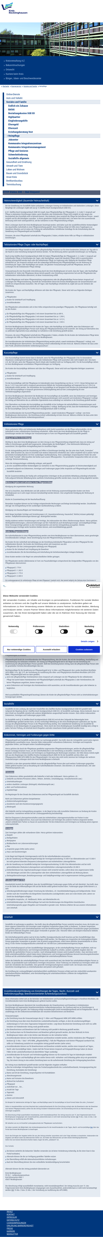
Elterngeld (13, 124)
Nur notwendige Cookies (19, 649)
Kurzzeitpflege (10, 352)
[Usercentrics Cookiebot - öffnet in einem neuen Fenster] (88, 586)
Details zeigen (87, 641)
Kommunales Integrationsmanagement (27, 147)
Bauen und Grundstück (17, 173)
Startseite (6, 86)
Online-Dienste (13, 94)
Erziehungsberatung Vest (20, 132)
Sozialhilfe (9, 703)
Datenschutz (13, 1220)
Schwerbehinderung (18, 154)
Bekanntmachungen (15, 65)
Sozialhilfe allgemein (18, 158)
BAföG (11, 109)
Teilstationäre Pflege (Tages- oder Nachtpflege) (26, 244)
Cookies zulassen (84, 649)
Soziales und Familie (30, 86)
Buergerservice (16, 86)
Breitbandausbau (14, 180)
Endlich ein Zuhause (18, 106)
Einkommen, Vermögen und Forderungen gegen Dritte (29, 735)
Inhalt (10, 1212)
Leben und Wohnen (15, 169)
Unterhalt (8, 917)
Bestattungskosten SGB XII (21, 113)
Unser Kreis (11, 177)
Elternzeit (13, 128)
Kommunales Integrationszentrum (24, 143)
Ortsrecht (10, 69)
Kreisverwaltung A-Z (15, 60)
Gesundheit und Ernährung (19, 162)
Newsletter (12, 1234)
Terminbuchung (13, 184)
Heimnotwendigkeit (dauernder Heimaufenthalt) (26, 200)
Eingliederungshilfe (18, 120)
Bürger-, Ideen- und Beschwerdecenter (23, 78)
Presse (10, 1228)
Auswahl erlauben (51, 649)
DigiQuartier (14, 117)
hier (91, 1127)
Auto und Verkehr (14, 98)
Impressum (12, 1217)
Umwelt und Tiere (14, 165)
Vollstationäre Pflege (14, 424)
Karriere (11, 1231)
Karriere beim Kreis (14, 74)
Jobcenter (13, 139)
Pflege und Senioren (18, 151)
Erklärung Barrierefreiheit (20, 1226)
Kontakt (11, 1214)
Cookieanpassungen (16, 1223)
